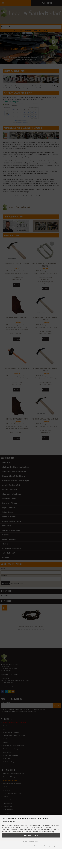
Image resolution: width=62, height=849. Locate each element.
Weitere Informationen (31, 841)
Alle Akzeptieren (31, 835)
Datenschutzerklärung (42, 846)
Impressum (56, 846)
